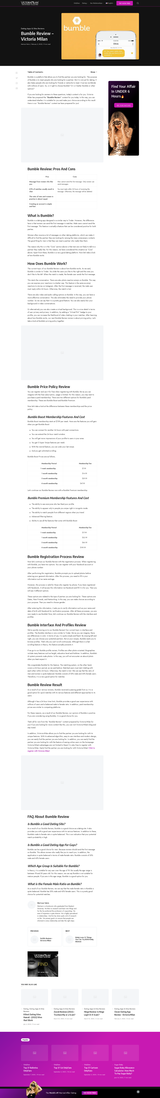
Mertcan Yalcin (25, 44)
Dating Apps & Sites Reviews (32, 28)
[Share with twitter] (16, 78)
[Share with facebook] (16, 72)
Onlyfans (26, 1065)
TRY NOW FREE (89, 1093)
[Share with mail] (16, 88)
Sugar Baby (118, 1065)
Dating (25, 1009)
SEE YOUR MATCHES (124, 105)
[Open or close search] (137, 3)
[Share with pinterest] (16, 83)
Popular (25, 1040)
